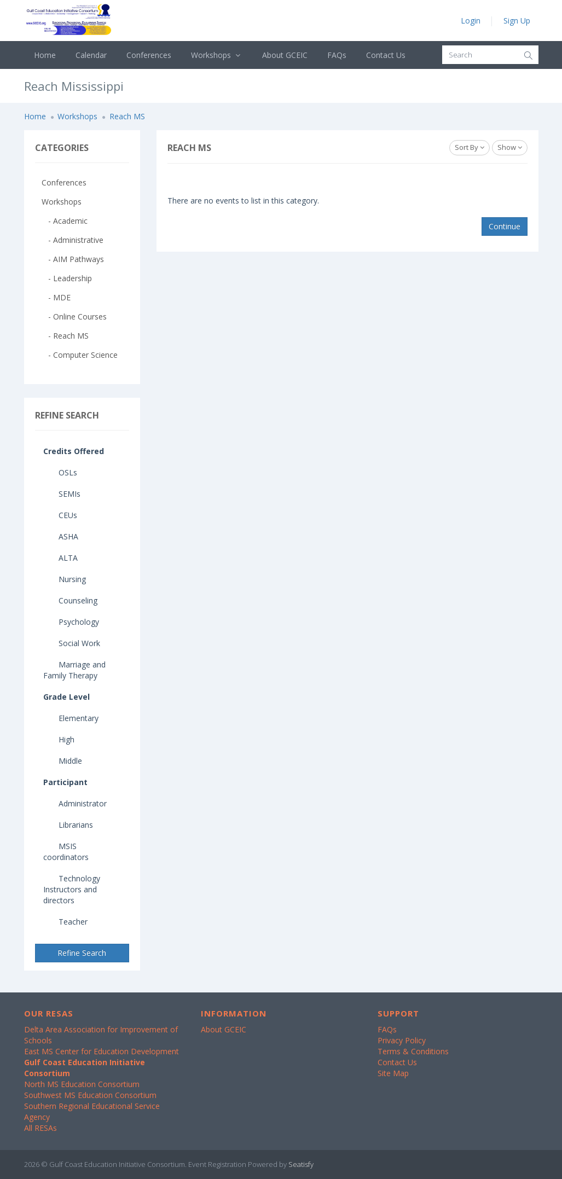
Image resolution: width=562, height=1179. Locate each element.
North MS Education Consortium (82, 1084)
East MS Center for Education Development (101, 1051)
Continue (504, 226)
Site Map (393, 1073)
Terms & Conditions (413, 1051)
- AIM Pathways (73, 259)
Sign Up (516, 20)
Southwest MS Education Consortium (90, 1095)
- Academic (65, 221)
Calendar (91, 55)
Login (470, 20)
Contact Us (385, 55)
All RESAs (40, 1128)
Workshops (217, 55)
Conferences (148, 55)
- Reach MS (65, 335)
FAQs (336, 55)
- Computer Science (80, 355)
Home (45, 55)
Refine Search (81, 953)
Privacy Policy (402, 1040)
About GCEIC (285, 55)
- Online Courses (74, 316)
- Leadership (67, 278)
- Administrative (72, 240)
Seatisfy (301, 1164)
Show (509, 147)
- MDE (56, 297)
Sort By (469, 147)
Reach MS (127, 116)
